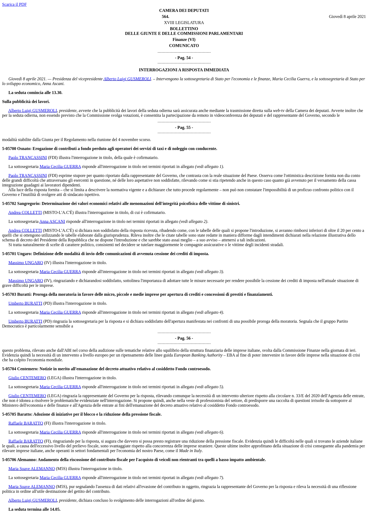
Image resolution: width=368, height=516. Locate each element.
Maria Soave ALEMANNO (31, 468)
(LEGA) (54, 378)
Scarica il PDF (14, 4)
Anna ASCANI (52, 221)
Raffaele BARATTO (25, 423)
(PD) (47, 303)
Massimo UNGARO (25, 262)
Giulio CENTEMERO (27, 378)
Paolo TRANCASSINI (27, 157)
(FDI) (53, 157)
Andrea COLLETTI (25, 212)
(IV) (47, 262)
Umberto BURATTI (25, 303)
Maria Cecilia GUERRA (60, 166)
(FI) (47, 423)
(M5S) (61, 468)
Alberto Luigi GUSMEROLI (127, 79)
